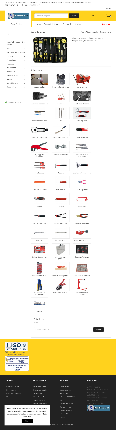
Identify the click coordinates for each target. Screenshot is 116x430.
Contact (78, 24)
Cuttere (61, 207)
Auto (8, 48)
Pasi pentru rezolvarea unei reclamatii (66, 390)
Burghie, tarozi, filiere (60, 87)
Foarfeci (61, 104)
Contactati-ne (11, 5)
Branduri (10, 397)
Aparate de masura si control (15, 43)
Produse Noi (67, 24)
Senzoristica (11, 87)
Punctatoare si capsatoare (39, 293)
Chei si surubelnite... (39, 223)
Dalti (61, 121)
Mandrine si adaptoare (39, 104)
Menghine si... (82, 87)
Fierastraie (82, 207)
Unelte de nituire (61, 223)
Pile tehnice (39, 173)
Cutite (39, 207)
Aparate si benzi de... (61, 292)
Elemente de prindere (82, 276)
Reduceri (47, 24)
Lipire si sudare (39, 87)
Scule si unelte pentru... (61, 276)
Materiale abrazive (82, 104)
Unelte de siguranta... (82, 223)
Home (38, 24)
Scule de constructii (60, 137)
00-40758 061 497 (32, 5)
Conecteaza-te (66, 410)
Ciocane (61, 173)
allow (27, 421)
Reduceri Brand (12, 75)
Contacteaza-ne (67, 404)
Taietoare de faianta (39, 190)
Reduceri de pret (13, 387)
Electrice (10, 56)
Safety (9, 79)
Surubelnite (60, 190)
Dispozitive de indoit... (82, 240)
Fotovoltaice (11, 60)
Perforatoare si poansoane (82, 155)
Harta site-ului (66, 407)
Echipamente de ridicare (82, 293)
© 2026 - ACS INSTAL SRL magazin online (58, 424)
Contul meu (65, 414)
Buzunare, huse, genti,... (61, 258)
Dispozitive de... (61, 240)
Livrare (56, 24)
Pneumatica (11, 68)
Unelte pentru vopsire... (82, 173)
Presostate (11, 72)
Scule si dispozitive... (40, 257)
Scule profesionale (82, 257)
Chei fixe (39, 240)
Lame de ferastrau (39, 121)
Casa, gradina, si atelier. (16, 52)
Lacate (39, 311)
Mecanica (10, 64)
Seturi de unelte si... (39, 276)
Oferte (108, 8)
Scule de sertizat (81, 137)
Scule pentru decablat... (39, 155)
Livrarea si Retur (40, 387)
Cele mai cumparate (14, 393)
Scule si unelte (12, 83)
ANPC (63, 417)
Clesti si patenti (82, 190)
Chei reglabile (82, 121)
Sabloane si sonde (61, 154)
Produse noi (11, 390)
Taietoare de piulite (39, 137)
